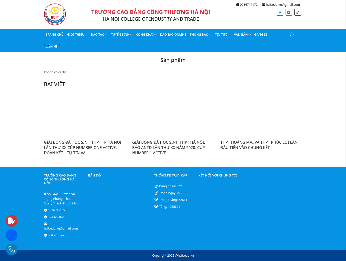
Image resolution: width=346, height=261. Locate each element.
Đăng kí (260, 34)
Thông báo (200, 34)
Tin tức (222, 34)
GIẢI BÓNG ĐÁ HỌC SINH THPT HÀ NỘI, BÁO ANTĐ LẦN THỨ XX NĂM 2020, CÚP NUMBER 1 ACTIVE (168, 147)
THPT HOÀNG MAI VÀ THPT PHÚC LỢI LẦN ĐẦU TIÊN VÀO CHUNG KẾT (259, 145)
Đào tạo (99, 34)
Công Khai (146, 34)
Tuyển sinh (122, 34)
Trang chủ (55, 34)
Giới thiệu (77, 34)
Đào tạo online (173, 34)
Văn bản (242, 34)
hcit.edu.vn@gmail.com (281, 4)
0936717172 (247, 4)
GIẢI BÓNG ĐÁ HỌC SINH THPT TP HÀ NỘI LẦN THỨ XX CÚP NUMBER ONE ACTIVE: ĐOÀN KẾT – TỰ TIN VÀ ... (82, 147)
